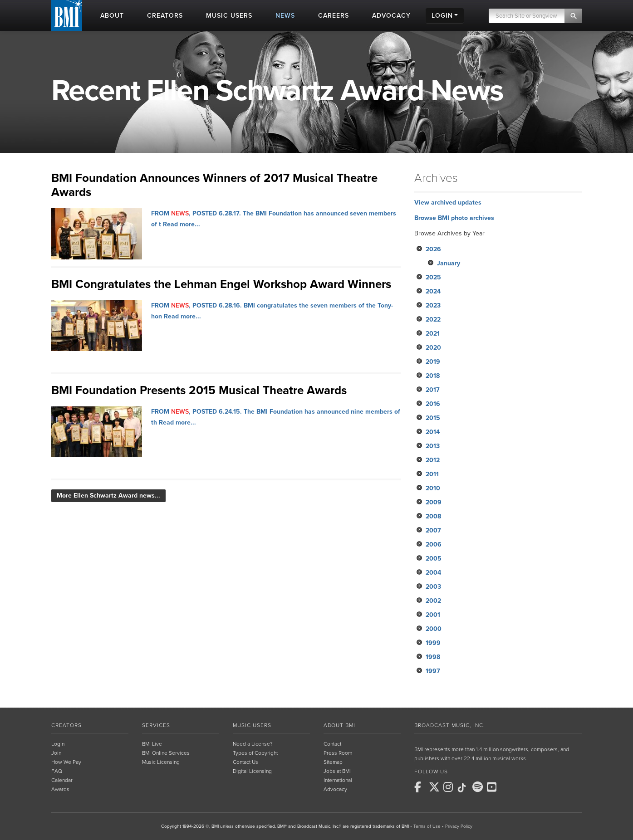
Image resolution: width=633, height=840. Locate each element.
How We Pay (66, 762)
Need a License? (253, 744)
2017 (433, 390)
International (338, 780)
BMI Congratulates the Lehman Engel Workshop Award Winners (221, 284)
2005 (434, 558)
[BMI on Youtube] (493, 787)
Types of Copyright (255, 753)
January (448, 263)
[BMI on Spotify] (478, 787)
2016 (433, 404)
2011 (432, 474)
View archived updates (447, 202)
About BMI (339, 725)
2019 (433, 362)
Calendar (62, 780)
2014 (433, 432)
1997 (433, 671)
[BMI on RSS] (507, 787)
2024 (433, 291)
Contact (332, 744)
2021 (433, 333)
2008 (433, 516)
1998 (433, 657)
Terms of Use (427, 826)
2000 (434, 629)
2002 (433, 601)
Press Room (338, 753)
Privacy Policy (458, 826)
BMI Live (152, 744)
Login (57, 744)
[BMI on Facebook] (420, 787)
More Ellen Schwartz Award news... (108, 495)
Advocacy (335, 789)
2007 (433, 530)
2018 (433, 376)
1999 (433, 643)
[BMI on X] (435, 787)
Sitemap (333, 762)
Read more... (181, 224)
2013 (433, 446)
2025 (433, 277)
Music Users (252, 725)
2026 (433, 249)
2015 (433, 418)
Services (156, 725)
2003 (433, 587)
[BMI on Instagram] (449, 787)
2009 (434, 502)
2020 (433, 348)
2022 (433, 319)
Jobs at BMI (337, 771)
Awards (60, 789)
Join (56, 753)
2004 (433, 572)
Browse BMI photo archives (454, 218)
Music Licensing (161, 762)
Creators (66, 725)
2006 (434, 544)
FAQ (56, 771)
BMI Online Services (166, 753)
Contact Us (245, 762)
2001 (433, 615)
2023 (433, 305)
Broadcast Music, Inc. (449, 725)
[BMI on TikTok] (464, 788)
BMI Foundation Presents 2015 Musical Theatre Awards (199, 390)
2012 (433, 460)
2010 (433, 488)
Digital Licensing (252, 771)
